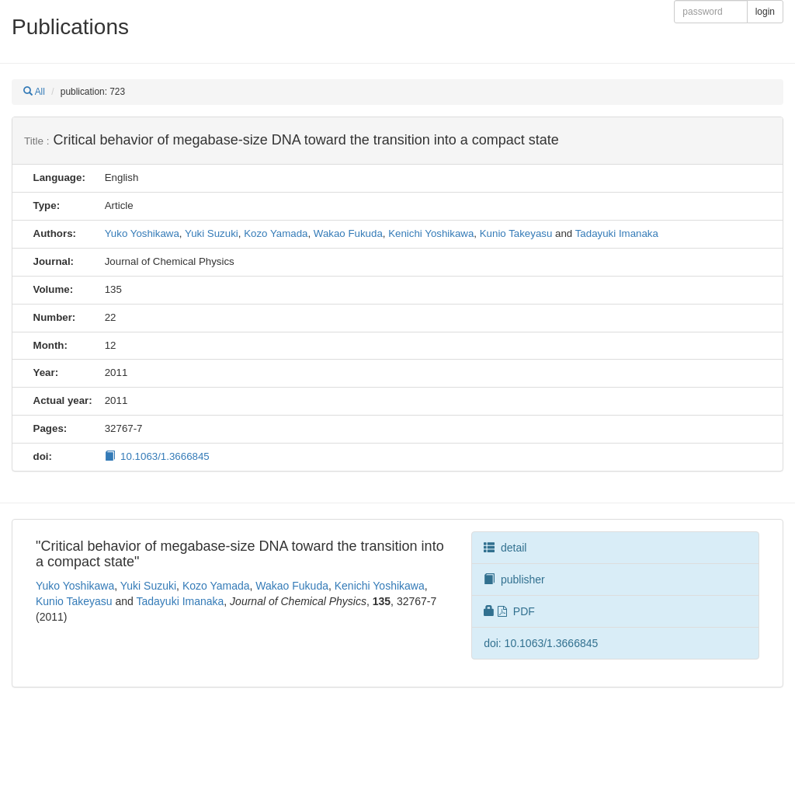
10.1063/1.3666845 (157, 456)
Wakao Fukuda (348, 233)
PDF (509, 611)
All (34, 91)
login (765, 11)
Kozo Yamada (275, 233)
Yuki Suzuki (211, 233)
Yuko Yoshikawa (142, 233)
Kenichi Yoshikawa (431, 233)
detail (505, 547)
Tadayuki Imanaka (616, 233)
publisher (514, 579)
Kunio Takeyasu (516, 233)
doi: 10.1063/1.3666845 (541, 643)
